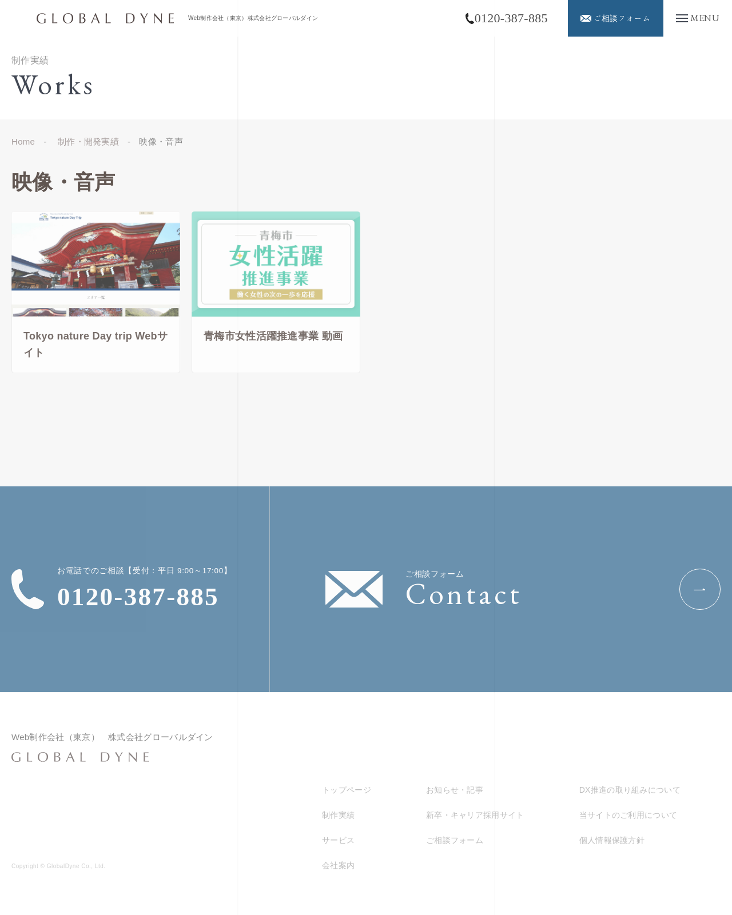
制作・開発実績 (88, 141)
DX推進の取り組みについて (630, 789)
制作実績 (338, 815)
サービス (338, 840)
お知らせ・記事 (454, 789)
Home (23, 141)
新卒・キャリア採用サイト (475, 815)
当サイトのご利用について (628, 815)
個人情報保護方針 (612, 840)
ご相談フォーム (454, 840)
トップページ (346, 789)
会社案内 (338, 865)
